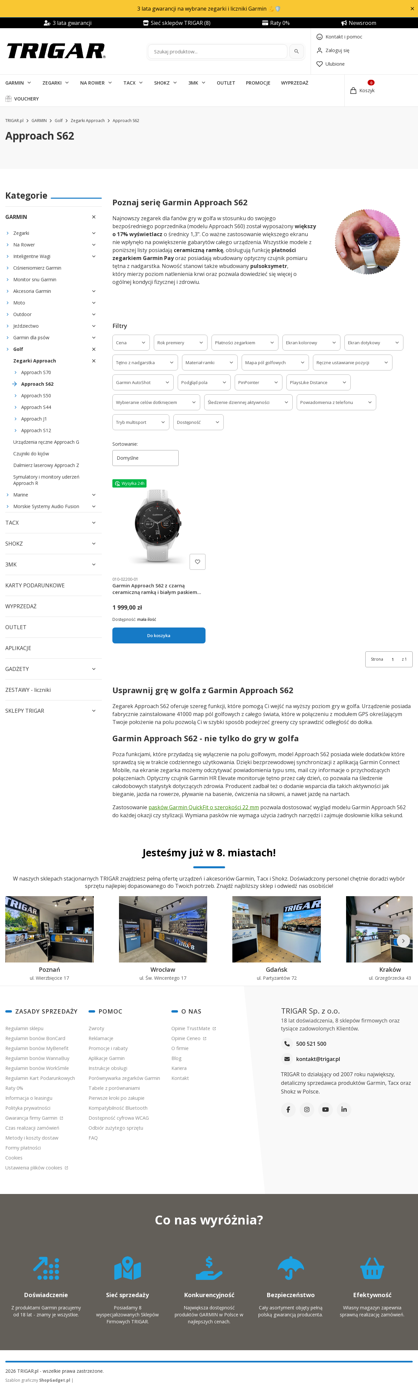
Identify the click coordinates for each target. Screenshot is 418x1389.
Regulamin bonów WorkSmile (37, 1068)
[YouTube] (325, 1109)
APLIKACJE (18, 648)
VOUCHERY (26, 99)
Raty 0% (14, 1088)
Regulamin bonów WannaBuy (37, 1058)
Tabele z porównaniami (114, 1088)
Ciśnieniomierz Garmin (37, 268)
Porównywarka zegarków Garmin (124, 1078)
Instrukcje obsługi (108, 1068)
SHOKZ (162, 83)
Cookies (14, 1158)
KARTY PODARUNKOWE (35, 585)
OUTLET (226, 83)
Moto (19, 302)
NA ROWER (92, 83)
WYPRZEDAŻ (294, 83)
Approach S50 (36, 395)
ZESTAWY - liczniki (28, 690)
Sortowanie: (125, 444)
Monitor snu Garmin (34, 279)
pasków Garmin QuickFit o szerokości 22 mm (204, 807)
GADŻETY (17, 669)
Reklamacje (101, 1038)
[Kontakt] (339, 36)
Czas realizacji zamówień (32, 1128)
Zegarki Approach (88, 120)
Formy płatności (23, 1148)
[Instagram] (307, 1109)
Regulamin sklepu (24, 1028)
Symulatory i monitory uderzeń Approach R (46, 480)
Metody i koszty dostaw (31, 1138)
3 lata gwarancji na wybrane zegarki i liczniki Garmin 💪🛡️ (209, 8)
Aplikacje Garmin (107, 1058)
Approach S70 (36, 372)
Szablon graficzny (38, 1380)
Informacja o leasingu (28, 1098)
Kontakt (180, 1078)
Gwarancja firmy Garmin (32, 1118)
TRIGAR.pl (14, 120)
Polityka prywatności (27, 1108)
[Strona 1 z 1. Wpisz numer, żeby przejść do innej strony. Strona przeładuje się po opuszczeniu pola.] (392, 659)
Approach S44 (36, 407)
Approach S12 (36, 430)
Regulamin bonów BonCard (35, 1038)
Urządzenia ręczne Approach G (46, 442)
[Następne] (403, 941)
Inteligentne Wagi (31, 256)
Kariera (179, 1068)
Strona (377, 659)
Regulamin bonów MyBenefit (37, 1048)
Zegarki (21, 233)
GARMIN (14, 83)
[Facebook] (288, 1109)
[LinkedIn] (344, 1109)
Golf (59, 120)
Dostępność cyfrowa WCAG (119, 1118)
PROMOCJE (258, 83)
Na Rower (24, 244)
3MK (193, 83)
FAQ (93, 1138)
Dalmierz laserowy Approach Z (46, 465)
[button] (412, 9)
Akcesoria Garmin (32, 291)
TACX (129, 83)
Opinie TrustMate (191, 1028)
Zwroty (96, 1028)
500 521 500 (311, 1043)
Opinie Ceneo (186, 1038)
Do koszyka (159, 635)
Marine (20, 495)
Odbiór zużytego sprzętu (116, 1128)
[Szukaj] (296, 51)
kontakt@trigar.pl (318, 1059)
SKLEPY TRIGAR (24, 710)
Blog (176, 1058)
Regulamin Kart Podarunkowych (40, 1078)
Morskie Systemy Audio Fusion (46, 506)
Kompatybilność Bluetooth (118, 1108)
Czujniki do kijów (31, 453)
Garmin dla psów (31, 337)
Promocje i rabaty (108, 1048)
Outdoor (22, 314)
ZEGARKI (52, 83)
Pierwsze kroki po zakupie (117, 1098)
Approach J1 (34, 419)
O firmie (180, 1048)
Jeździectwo (26, 326)
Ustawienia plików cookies (34, 1167)
